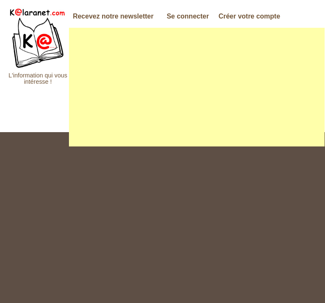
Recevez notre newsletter (113, 16)
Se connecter (187, 16)
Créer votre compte (249, 16)
